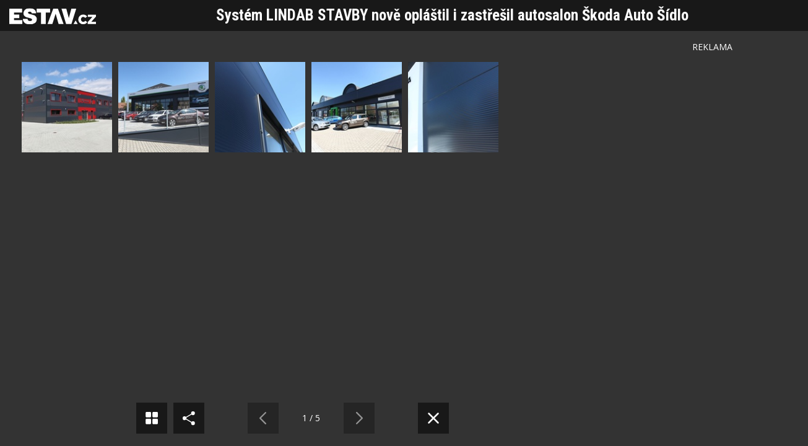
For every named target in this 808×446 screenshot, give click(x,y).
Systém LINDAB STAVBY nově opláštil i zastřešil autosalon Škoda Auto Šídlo (452, 15)
